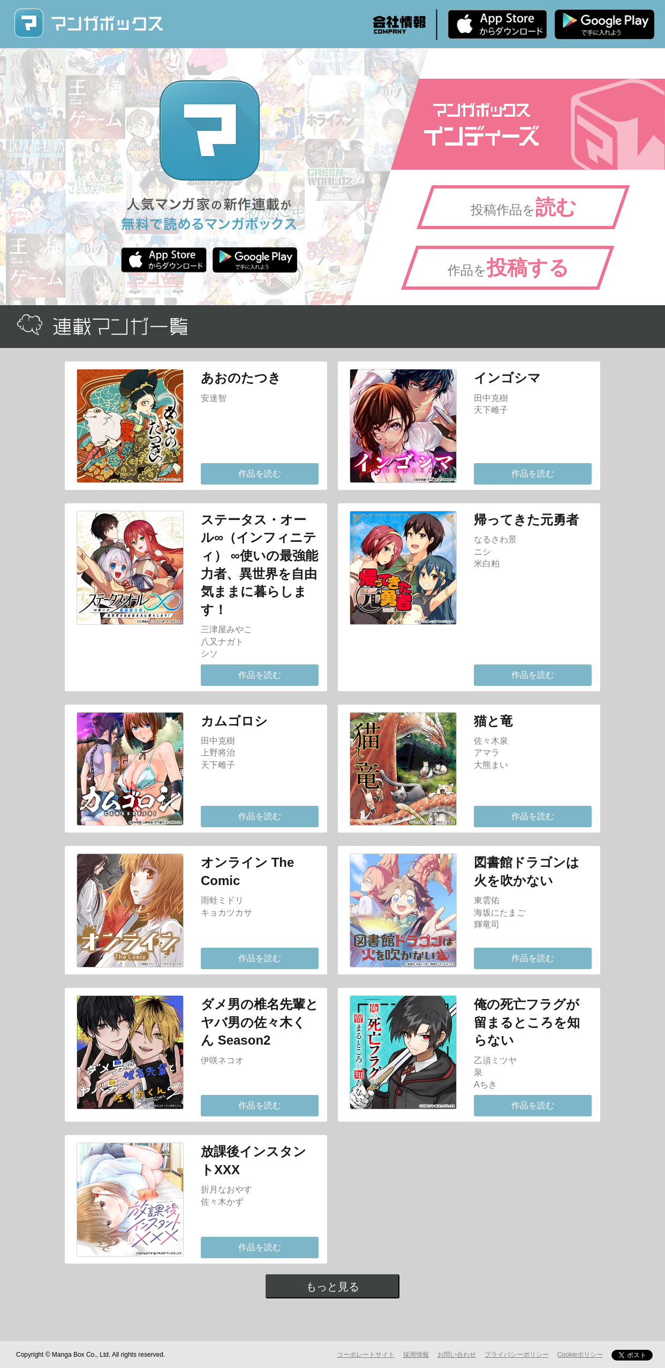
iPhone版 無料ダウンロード (497, 24)
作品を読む (259, 473)
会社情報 (399, 24)
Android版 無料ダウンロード (604, 24)
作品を (508, 267)
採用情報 (416, 1354)
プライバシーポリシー (517, 1354)
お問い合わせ (456, 1354)
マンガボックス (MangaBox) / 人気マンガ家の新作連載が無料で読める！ (88, 23)
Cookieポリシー (580, 1354)
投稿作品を (524, 207)
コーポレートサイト (366, 1354)
